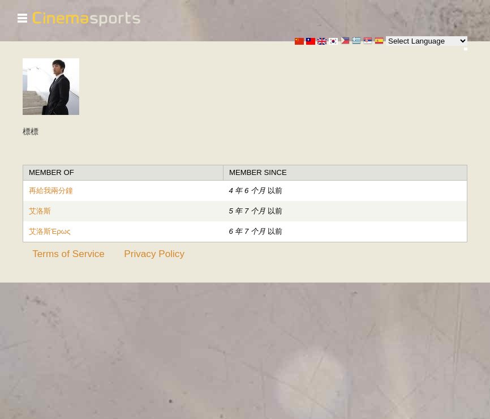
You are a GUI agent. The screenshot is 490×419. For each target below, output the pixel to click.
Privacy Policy (154, 253)
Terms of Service (68, 253)
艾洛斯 (40, 211)
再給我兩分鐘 (51, 190)
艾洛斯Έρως (50, 231)
